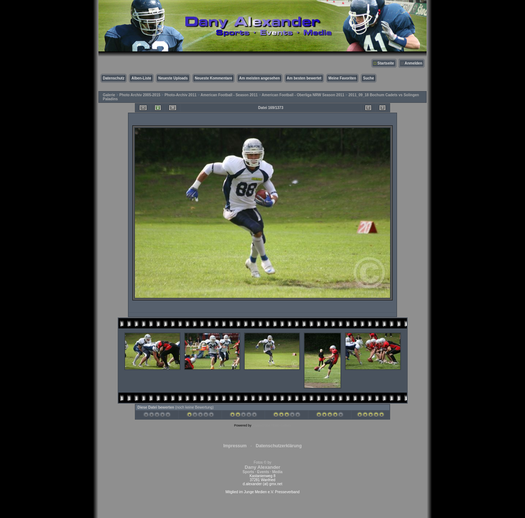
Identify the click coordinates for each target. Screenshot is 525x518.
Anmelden (413, 63)
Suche (368, 78)
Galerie (109, 95)
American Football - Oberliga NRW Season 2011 (303, 95)
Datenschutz (113, 78)
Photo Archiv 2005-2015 (139, 95)
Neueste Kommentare (213, 78)
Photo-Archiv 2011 (180, 95)
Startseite (385, 63)
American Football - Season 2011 (229, 95)
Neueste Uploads (173, 78)
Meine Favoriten (342, 78)
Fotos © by (262, 467)
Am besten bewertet (304, 78)
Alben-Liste (141, 78)
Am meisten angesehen (259, 78)
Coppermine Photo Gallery (271, 425)
